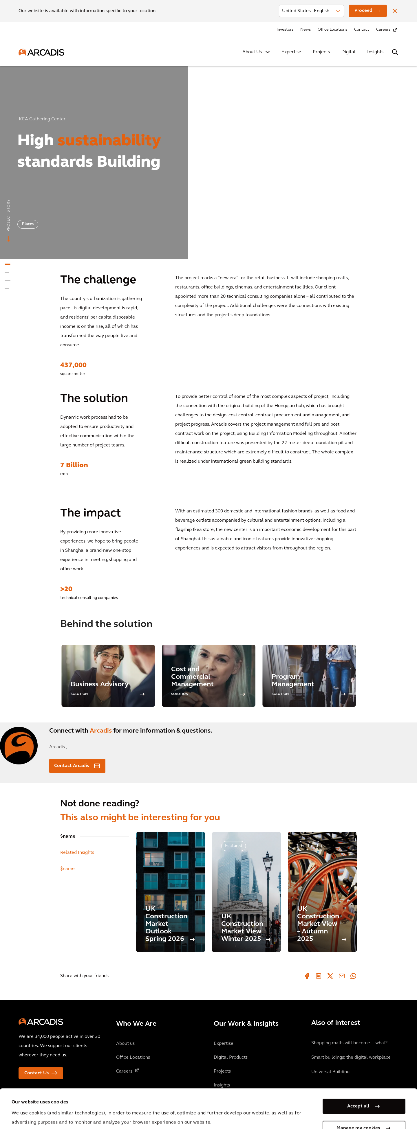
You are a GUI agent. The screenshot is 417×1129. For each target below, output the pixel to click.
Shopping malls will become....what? (349, 1043)
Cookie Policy (162, 1101)
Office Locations (332, 29)
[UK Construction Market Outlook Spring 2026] (170, 892)
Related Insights (77, 852)
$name (67, 869)
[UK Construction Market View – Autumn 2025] (322, 892)
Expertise (291, 52)
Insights (375, 52)
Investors (285, 29)
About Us (252, 52)
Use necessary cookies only (358, 1111)
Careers (383, 29)
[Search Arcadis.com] (395, 52)
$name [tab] (67, 836)
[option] (208, 160)
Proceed (363, 10)
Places (28, 224)
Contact (361, 29)
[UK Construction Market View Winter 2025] (246, 892)
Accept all (358, 1067)
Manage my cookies (358, 1089)
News (305, 29)
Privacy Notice (119, 1101)
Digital (348, 52)
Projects (321, 52)
